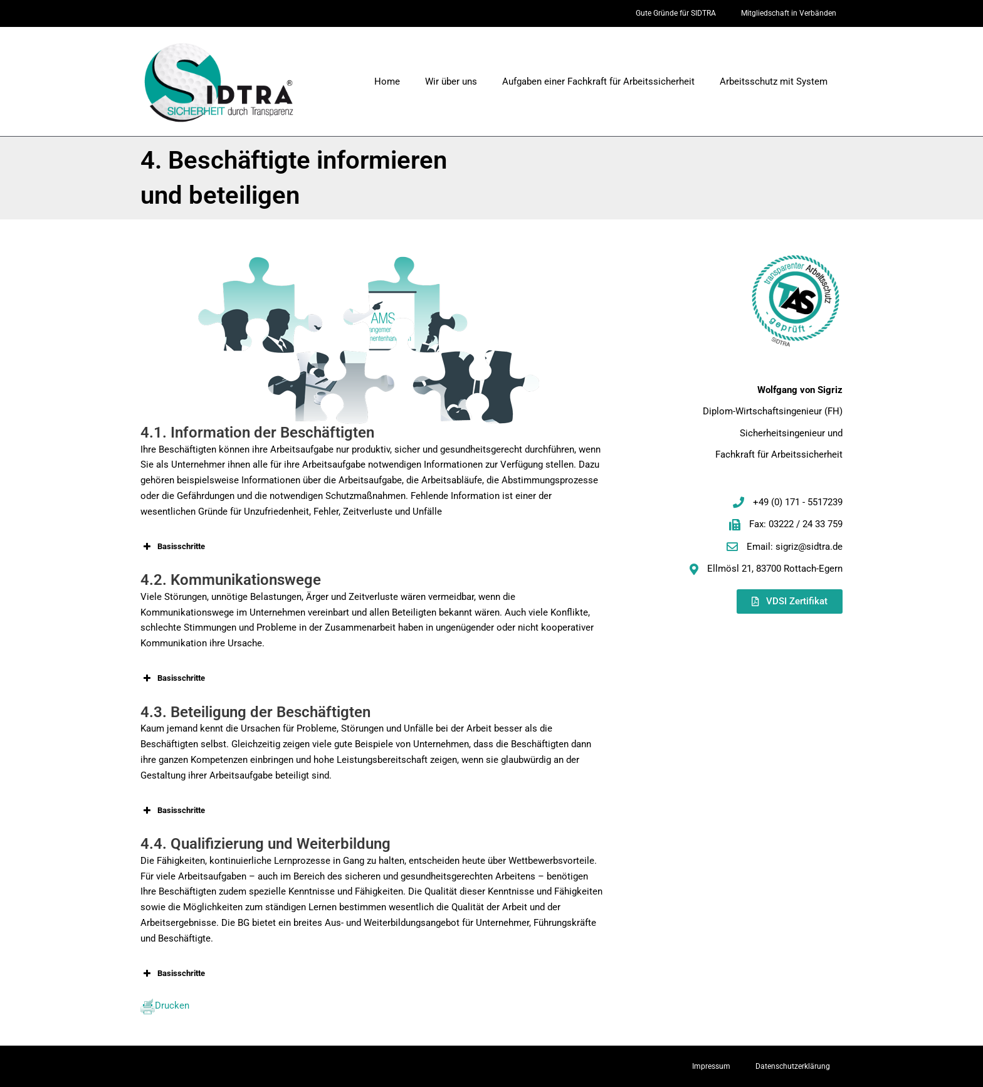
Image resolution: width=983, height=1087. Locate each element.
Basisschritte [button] (172, 546)
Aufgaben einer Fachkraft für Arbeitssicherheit (598, 81)
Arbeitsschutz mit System (774, 81)
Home (387, 81)
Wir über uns (451, 81)
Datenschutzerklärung (792, 1066)
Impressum (711, 1066)
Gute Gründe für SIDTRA (676, 13)
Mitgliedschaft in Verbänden (788, 13)
